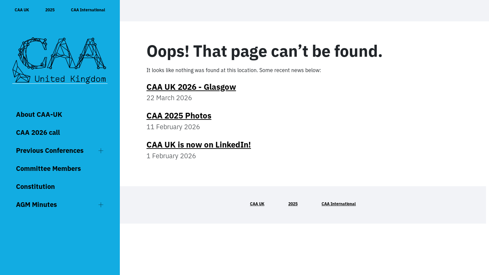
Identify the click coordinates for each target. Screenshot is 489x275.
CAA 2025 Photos (178, 115)
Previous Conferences (50, 150)
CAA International (88, 9)
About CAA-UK (39, 114)
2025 (50, 9)
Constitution (35, 186)
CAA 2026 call (38, 132)
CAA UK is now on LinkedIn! (198, 144)
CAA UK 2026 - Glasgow (191, 86)
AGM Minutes (36, 204)
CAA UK (22, 9)
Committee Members (48, 168)
